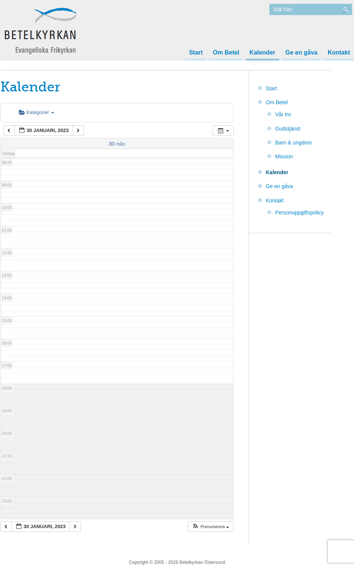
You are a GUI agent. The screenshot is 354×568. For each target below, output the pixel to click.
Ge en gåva (302, 53)
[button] (210, 527)
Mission (284, 156)
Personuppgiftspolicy (299, 213)
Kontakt (339, 53)
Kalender (262, 53)
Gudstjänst (288, 129)
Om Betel (226, 53)
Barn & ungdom (293, 143)
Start (195, 53)
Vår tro (283, 114)
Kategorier (36, 112)
